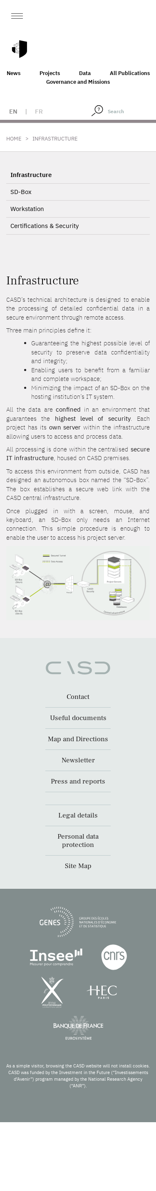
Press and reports (78, 781)
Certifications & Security (44, 226)
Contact (78, 696)
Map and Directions (78, 739)
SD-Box (21, 192)
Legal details (78, 815)
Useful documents (78, 718)
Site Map (78, 866)
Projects (50, 73)
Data (85, 73)
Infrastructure (31, 175)
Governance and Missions (78, 82)
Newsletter (78, 760)
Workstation (27, 209)
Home (14, 138)
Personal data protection (78, 840)
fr (39, 111)
